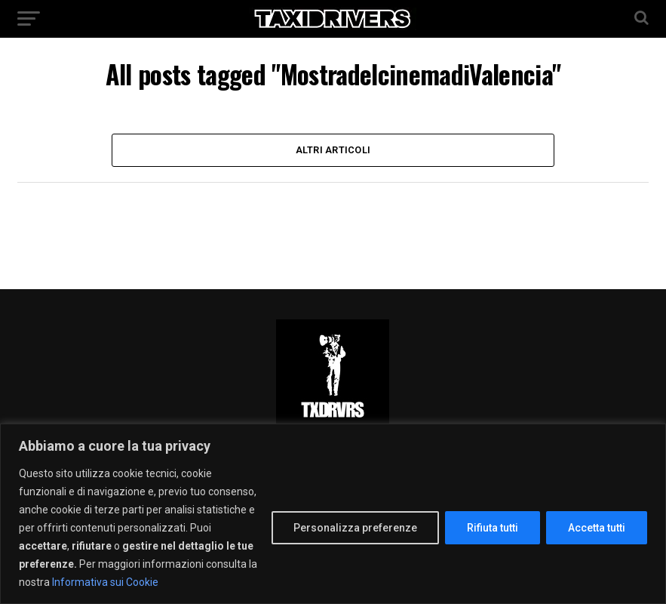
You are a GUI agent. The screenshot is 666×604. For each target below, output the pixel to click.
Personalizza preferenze (355, 528)
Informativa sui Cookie (105, 582)
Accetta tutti (596, 528)
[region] (333, 514)
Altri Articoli (333, 150)
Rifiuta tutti (492, 528)
